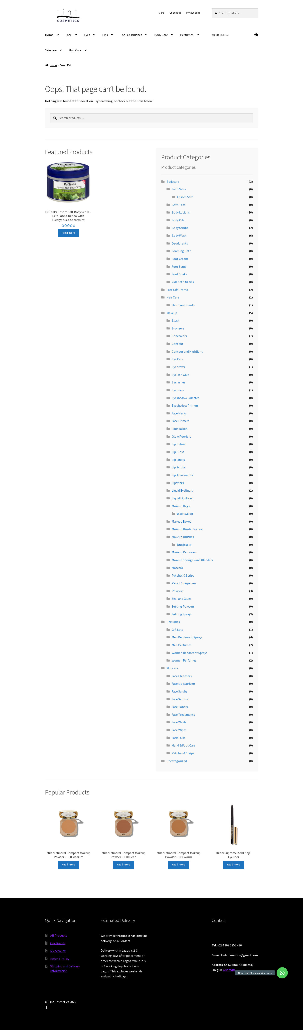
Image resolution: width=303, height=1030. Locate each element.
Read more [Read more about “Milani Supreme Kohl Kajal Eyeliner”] (233, 864)
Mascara (177, 568)
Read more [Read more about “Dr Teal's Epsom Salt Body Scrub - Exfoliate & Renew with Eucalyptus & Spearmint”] (68, 233)
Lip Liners (178, 460)
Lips (105, 35)
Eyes (87, 35)
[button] (282, 972)
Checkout (175, 12)
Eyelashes (178, 382)
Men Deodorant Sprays (187, 637)
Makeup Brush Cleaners (188, 529)
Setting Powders (183, 606)
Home (49, 35)
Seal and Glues (181, 599)
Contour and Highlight (187, 351)
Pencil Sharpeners (184, 583)
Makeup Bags (181, 506)
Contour (177, 344)
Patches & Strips (183, 575)
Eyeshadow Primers (185, 405)
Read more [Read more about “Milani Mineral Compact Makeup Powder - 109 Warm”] (178, 864)
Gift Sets (177, 630)
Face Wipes (179, 730)
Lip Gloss (178, 452)
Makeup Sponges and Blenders (192, 560)
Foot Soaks (179, 274)
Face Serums (180, 699)
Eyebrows (178, 367)
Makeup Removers (184, 552)
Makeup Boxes (181, 521)
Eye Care (177, 359)
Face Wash (179, 722)
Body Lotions (181, 212)
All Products (58, 935)
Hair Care (75, 50)
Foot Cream (180, 259)
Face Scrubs (179, 691)
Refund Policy (59, 959)
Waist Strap (185, 514)
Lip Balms (178, 444)
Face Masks (179, 413)
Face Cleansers (182, 676)
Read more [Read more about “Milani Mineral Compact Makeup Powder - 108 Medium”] (68, 864)
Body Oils (178, 220)
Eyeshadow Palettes (185, 398)
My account (193, 12)
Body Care (161, 35)
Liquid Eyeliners (182, 490)
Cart (161, 12)
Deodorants (180, 243)
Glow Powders (181, 436)
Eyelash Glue (180, 375)
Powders (178, 591)
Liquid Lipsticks (182, 498)
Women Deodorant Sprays (189, 653)
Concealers (179, 336)
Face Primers (180, 421)
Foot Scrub (179, 266)
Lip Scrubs (179, 467)
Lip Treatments (182, 475)
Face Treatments (183, 715)
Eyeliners (178, 390)
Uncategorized (177, 761)
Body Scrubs (180, 228)
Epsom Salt (185, 197)
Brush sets (184, 545)
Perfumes (187, 35)
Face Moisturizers (184, 684)
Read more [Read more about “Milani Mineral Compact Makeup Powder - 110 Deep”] (123, 864)
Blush (176, 320)
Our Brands (57, 943)
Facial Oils (179, 738)
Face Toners (180, 707)
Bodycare (173, 182)
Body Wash (179, 236)
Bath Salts (179, 189)
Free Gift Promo (177, 290)
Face (69, 35)
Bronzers (178, 328)
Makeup (172, 313)
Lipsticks (178, 483)
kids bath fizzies (183, 282)
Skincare (51, 50)
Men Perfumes (182, 645)
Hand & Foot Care (184, 745)
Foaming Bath (181, 251)
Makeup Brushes (183, 537)
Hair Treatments (183, 305)
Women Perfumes (184, 660)
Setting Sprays (182, 614)
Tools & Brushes (131, 35)
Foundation (180, 429)
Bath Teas (179, 205)
